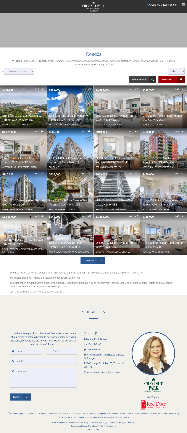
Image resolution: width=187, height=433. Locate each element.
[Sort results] (19, 71)
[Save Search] (171, 79)
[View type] (176, 71)
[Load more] (93, 260)
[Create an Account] (162, 4)
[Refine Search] (142, 79)
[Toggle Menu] (183, 5)
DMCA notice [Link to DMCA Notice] (93, 430)
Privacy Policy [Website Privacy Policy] (123, 417)
